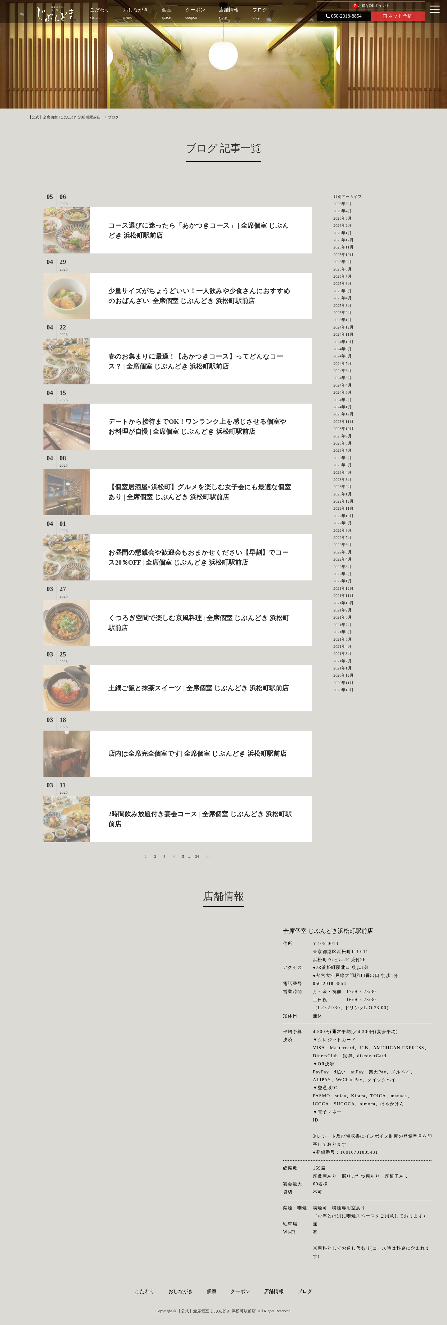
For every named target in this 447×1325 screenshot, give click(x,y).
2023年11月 (343, 421)
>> (208, 856)
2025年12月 (343, 240)
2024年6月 (342, 370)
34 (197, 856)
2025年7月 (342, 276)
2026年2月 (342, 225)
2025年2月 (342, 312)
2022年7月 (342, 537)
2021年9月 (342, 610)
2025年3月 (342, 305)
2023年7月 (342, 450)
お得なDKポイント (370, 6)
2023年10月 (343, 428)
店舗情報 (274, 1291)
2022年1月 (342, 581)
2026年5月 (342, 203)
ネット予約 (398, 16)
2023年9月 (342, 436)
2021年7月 (342, 624)
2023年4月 (342, 472)
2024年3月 (342, 392)
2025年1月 (342, 319)
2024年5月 (342, 377)
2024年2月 (342, 399)
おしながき (180, 1291)
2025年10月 (343, 254)
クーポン (240, 1291)
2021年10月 (343, 603)
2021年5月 (342, 639)
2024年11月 (343, 334)
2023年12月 (343, 414)
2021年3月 (342, 653)
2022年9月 (342, 523)
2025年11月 (343, 247)
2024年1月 (342, 407)
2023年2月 (342, 486)
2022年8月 (342, 530)
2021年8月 (342, 617)
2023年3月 (342, 479)
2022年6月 (342, 544)
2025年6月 (342, 283)
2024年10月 (343, 341)
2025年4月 (342, 298)
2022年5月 (342, 552)
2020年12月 (343, 675)
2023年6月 (342, 457)
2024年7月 (342, 363)
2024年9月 (342, 349)
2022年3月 (342, 566)
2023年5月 (342, 465)
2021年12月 (343, 588)
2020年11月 (343, 682)
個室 (212, 1291)
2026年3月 (342, 218)
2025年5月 (342, 291)
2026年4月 (342, 210)
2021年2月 (342, 661)
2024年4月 (342, 385)
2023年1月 (342, 494)
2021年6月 (342, 631)
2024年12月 (343, 327)
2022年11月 (343, 508)
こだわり (145, 1291)
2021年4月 (342, 646)
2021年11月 (343, 595)
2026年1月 (342, 233)
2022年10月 (343, 515)
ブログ (304, 1291)
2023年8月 (342, 443)
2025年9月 (342, 261)
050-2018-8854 (344, 16)
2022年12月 (343, 501)
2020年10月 (343, 689)
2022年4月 (342, 559)
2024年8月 (342, 356)
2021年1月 (342, 668)
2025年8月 (342, 269)
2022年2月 (342, 573)
